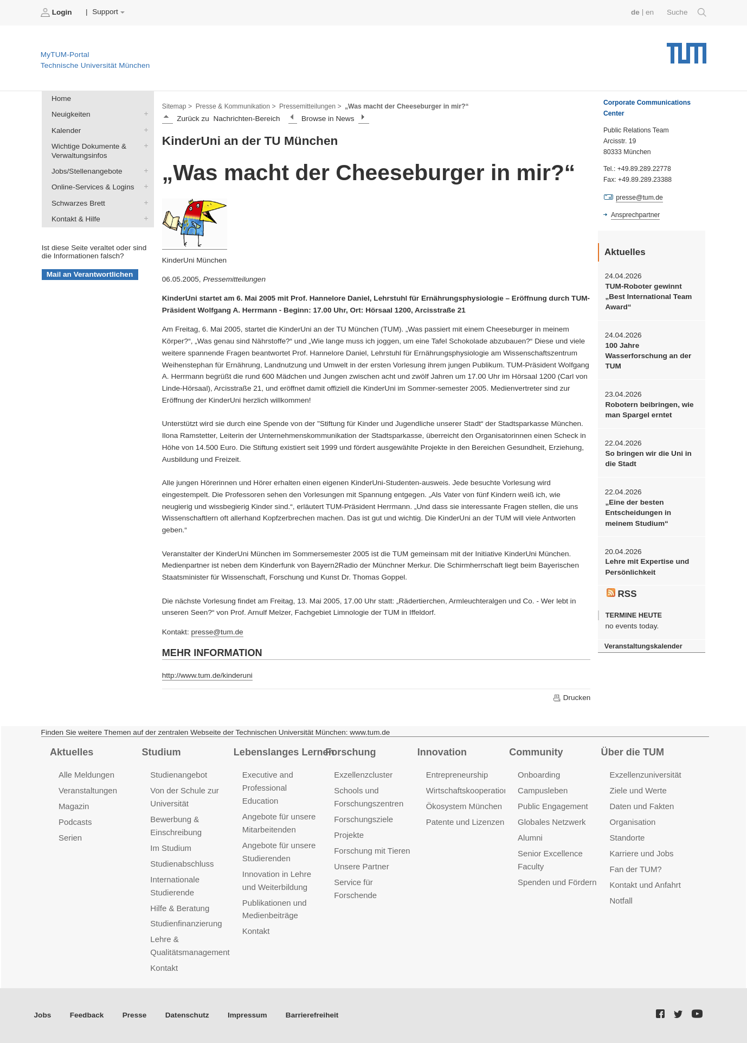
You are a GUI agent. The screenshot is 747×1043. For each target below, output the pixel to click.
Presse (135, 1015)
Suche (686, 12)
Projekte (349, 835)
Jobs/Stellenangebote (143, 171)
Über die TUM (633, 752)
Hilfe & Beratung (179, 908)
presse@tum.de (217, 632)
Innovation (442, 752)
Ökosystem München (464, 806)
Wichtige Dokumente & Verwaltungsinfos (143, 145)
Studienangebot (178, 774)
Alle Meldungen (86, 774)
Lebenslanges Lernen (284, 752)
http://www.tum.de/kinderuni (207, 675)
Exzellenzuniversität (645, 774)
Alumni (530, 837)
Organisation (633, 821)
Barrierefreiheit (312, 1015)
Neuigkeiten (143, 114)
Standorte (627, 837)
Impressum (247, 1015)
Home (61, 98)
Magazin (74, 806)
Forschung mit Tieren (372, 850)
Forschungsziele (363, 819)
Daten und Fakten (642, 806)
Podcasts (75, 821)
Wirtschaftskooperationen (472, 790)
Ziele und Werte (638, 790)
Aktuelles (71, 752)
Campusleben (543, 790)
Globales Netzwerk (552, 821)
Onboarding (539, 774)
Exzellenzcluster (363, 774)
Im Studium (170, 848)
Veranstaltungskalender (643, 646)
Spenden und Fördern (557, 882)
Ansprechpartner (635, 215)
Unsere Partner (361, 866)
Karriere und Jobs (642, 853)
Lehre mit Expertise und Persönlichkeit (647, 566)
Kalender (143, 130)
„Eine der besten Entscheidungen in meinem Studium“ (638, 512)
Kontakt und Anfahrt (645, 884)
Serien (70, 837)
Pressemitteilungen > (310, 106)
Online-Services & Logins (143, 187)
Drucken (571, 698)
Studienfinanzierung (186, 923)
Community (536, 752)
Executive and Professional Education (267, 787)
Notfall (621, 900)
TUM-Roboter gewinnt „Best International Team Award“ (648, 296)
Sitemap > (177, 106)
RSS (622, 593)
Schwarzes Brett (143, 202)
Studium (161, 752)
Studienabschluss (182, 863)
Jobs (42, 1015)
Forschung (350, 752)
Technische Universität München (686, 49)
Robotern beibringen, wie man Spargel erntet (649, 409)
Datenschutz (187, 1015)
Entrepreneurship (457, 774)
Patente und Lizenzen (465, 821)
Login (57, 12)
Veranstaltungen (88, 790)
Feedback (87, 1015)
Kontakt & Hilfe (143, 218)
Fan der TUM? (636, 869)
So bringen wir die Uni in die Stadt (648, 458)
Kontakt (164, 967)
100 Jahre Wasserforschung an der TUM (648, 356)
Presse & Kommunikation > (236, 106)
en (650, 12)
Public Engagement (553, 806)
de (635, 12)
